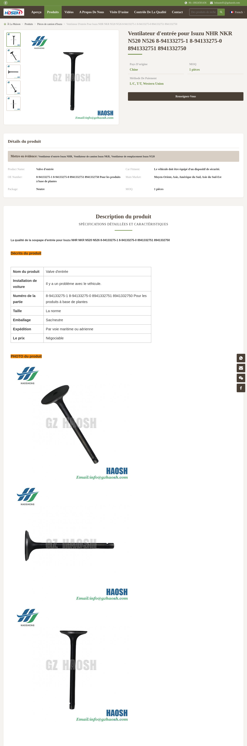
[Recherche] (221, 12)
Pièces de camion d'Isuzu (49, 24)
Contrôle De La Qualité (150, 12)
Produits (53, 12)
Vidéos (69, 12)
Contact (177, 12)
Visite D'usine (119, 12)
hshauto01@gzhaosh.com (227, 2)
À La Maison (13, 24)
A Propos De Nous (91, 12)
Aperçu (36, 12)
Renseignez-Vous (186, 96)
